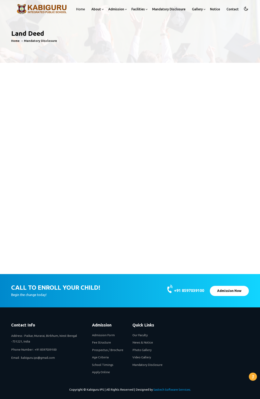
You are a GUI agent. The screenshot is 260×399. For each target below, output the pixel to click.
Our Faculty (140, 335)
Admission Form (103, 335)
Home (80, 9)
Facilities (138, 9)
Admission (116, 9)
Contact (232, 9)
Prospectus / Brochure (107, 350)
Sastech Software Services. (172, 389)
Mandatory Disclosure (168, 9)
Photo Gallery (142, 350)
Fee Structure (101, 342)
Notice (215, 9)
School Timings (102, 364)
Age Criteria (100, 357)
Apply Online (101, 372)
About (96, 9)
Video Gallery (141, 357)
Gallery (197, 9)
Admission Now (229, 291)
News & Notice (142, 342)
